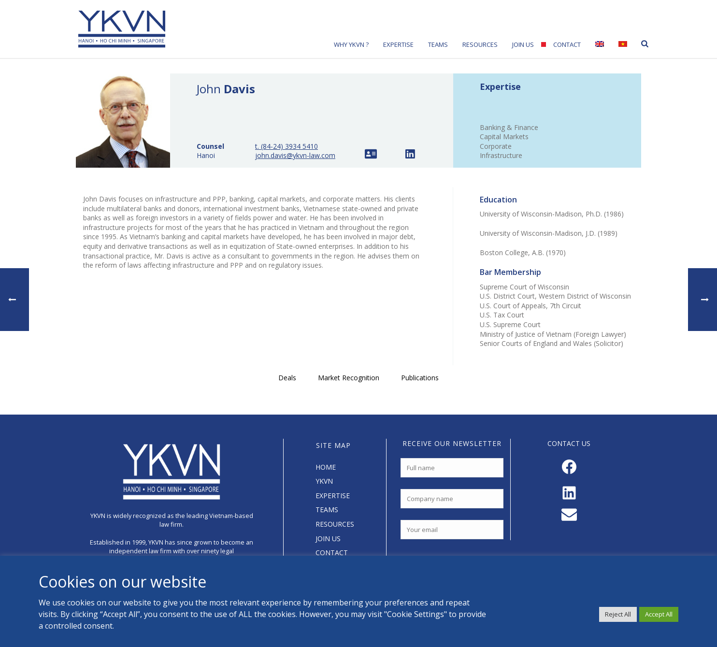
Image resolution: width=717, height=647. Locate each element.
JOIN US (328, 538)
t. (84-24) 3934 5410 (286, 146)
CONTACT (331, 552)
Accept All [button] (659, 614)
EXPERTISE (332, 495)
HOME (325, 467)
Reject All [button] (618, 614)
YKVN (324, 481)
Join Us (523, 44)
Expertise (398, 44)
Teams (438, 44)
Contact (567, 44)
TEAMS (326, 509)
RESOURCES (334, 524)
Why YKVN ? (351, 44)
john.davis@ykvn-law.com (295, 155)
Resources (480, 44)
